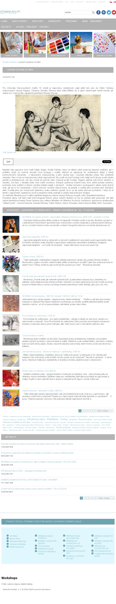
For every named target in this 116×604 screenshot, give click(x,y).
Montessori (50, 428)
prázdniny (10, 425)
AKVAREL (13, 536)
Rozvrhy (79, 2)
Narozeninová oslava (77, 425)
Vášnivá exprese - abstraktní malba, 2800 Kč (42, 391)
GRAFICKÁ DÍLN (16, 547)
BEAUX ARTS (15, 539)
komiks (63, 422)
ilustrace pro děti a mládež (45, 430)
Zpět (8, 162)
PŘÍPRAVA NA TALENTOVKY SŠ (101, 547)
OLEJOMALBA (44, 546)
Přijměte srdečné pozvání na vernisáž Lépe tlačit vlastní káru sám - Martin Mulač (37, 444)
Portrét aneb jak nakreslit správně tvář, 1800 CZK (44, 276)
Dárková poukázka (63, 427)
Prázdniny (52, 419)
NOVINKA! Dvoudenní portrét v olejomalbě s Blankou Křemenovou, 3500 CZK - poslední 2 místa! (65, 217)
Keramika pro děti (15, 430)
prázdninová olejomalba (40, 416)
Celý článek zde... (10, 152)
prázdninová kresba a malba (99, 416)
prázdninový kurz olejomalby (20, 416)
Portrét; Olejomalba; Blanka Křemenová (29, 425)
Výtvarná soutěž (31, 428)
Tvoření (64, 419)
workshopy (95, 422)
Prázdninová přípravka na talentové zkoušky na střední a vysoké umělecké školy (37, 453)
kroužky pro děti (37, 422)
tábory (5, 430)
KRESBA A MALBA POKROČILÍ (45, 537)
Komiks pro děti (28, 430)
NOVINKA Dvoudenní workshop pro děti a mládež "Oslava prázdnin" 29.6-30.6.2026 (38, 462)
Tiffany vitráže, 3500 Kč (32, 257)
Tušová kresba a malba (33, 335)
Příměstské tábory (85, 419)
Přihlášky (41, 428)
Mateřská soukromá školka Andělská (85, 428)
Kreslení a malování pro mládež (78, 422)
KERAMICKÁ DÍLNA (46, 549)
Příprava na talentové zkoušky (16, 422)
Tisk (72, 2)
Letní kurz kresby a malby (103, 420)
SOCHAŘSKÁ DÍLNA (103, 551)
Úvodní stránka (42, 2)
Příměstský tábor (36, 419)
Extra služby (56, 425)
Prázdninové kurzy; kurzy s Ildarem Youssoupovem (69, 416)
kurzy (109, 428)
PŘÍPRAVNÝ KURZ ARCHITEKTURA (73, 537)
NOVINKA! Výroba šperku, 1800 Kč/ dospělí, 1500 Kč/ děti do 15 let (52, 296)
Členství (48, 425)
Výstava (103, 428)
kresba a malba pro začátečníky (14, 420)
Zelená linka (91, 2)
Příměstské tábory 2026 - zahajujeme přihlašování (23, 471)
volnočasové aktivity (51, 422)
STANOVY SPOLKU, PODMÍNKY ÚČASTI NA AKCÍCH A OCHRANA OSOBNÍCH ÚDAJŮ (43, 521)
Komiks (6, 416)
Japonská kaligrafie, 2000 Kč (35, 237)
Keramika (73, 419)
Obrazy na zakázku (93, 425)
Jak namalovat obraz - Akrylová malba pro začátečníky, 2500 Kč (51, 351)
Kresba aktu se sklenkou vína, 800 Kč (39, 371)
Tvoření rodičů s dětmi (64, 430)
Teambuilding (19, 428)
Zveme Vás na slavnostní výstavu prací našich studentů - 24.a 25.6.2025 (34, 489)
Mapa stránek (57, 2)
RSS (66, 2)
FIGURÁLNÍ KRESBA (18, 544)
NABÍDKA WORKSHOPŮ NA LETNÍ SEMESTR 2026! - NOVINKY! (29, 480)
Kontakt (102, 2)
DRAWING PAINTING (18, 541)
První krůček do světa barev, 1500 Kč (38, 316)
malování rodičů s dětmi (83, 430)
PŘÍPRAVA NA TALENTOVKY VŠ (73, 542)
